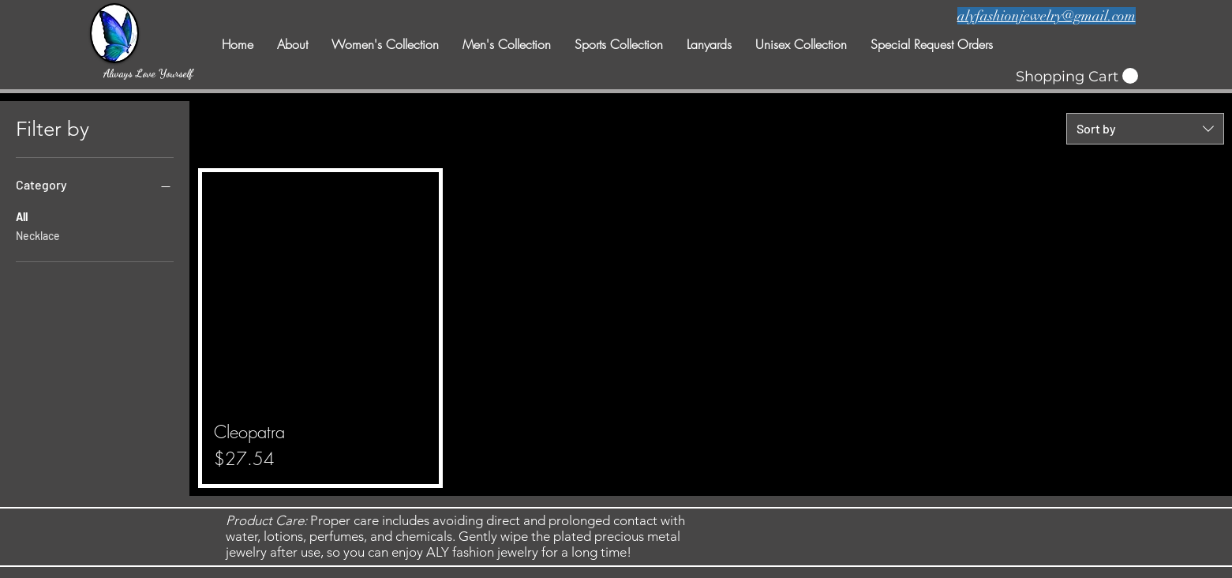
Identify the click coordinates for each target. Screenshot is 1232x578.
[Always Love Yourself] (148, 73)
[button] (1077, 76)
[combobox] (1145, 128)
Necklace (38, 234)
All (22, 215)
